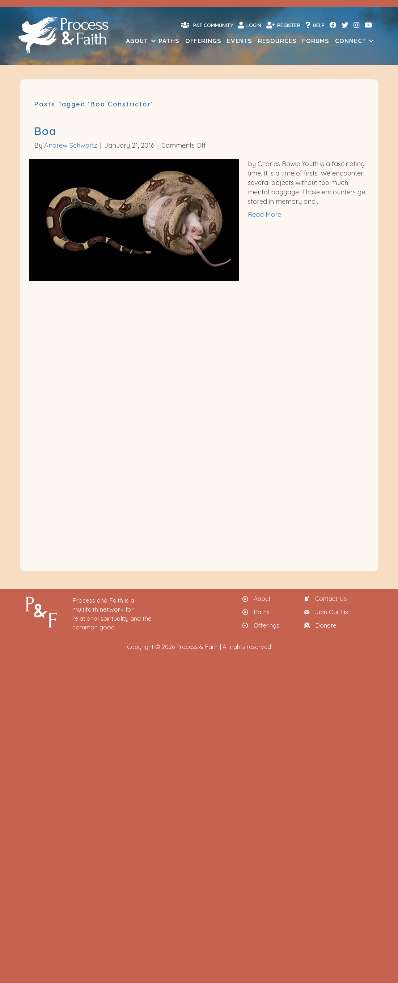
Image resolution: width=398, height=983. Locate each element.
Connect (350, 41)
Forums (315, 41)
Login (249, 25)
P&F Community (207, 25)
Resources (277, 41)
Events (239, 41)
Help (315, 25)
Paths (169, 41)
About (137, 41)
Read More (264, 214)
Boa (45, 131)
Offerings (203, 41)
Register (283, 25)
